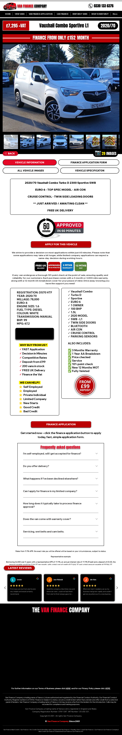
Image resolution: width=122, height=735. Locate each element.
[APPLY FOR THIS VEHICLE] (61, 244)
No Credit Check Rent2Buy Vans (41, 729)
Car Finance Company (110, 729)
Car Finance (99, 729)
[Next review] (117, 588)
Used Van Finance (87, 729)
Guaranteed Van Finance (61, 729)
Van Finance (24, 729)
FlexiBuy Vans (75, 729)
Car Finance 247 (78, 731)
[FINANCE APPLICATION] (61, 424)
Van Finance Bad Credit (11, 729)
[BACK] (9, 153)
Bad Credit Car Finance (46, 731)
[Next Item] (116, 88)
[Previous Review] (5, 588)
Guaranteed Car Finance (63, 731)
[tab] (30, 162)
